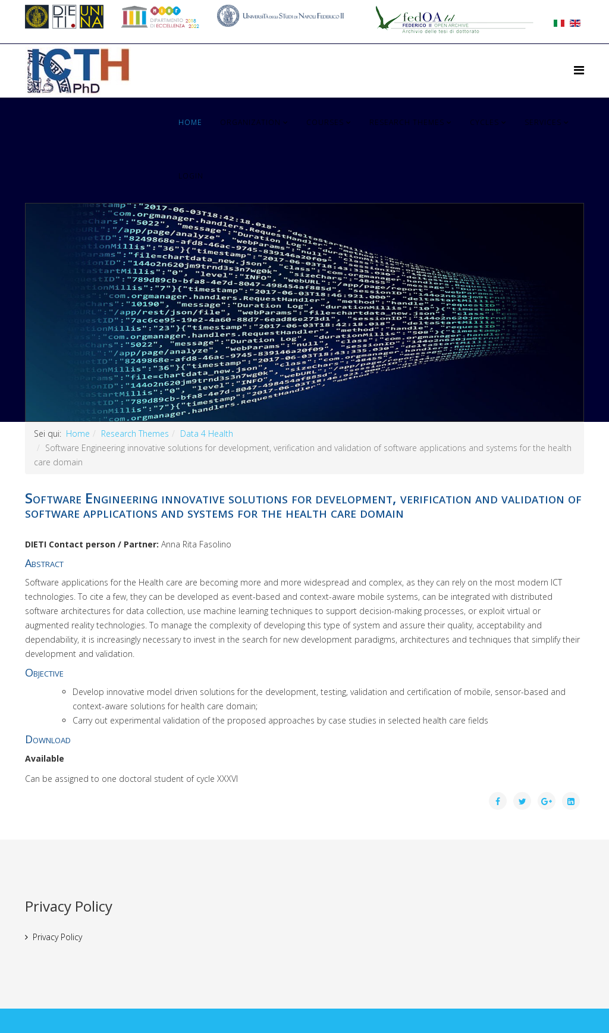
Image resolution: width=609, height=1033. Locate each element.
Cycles (484, 122)
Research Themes (406, 122)
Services (543, 122)
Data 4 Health (206, 433)
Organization (250, 122)
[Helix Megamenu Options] (579, 70)
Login (190, 176)
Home (190, 122)
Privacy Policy (57, 937)
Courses (325, 122)
